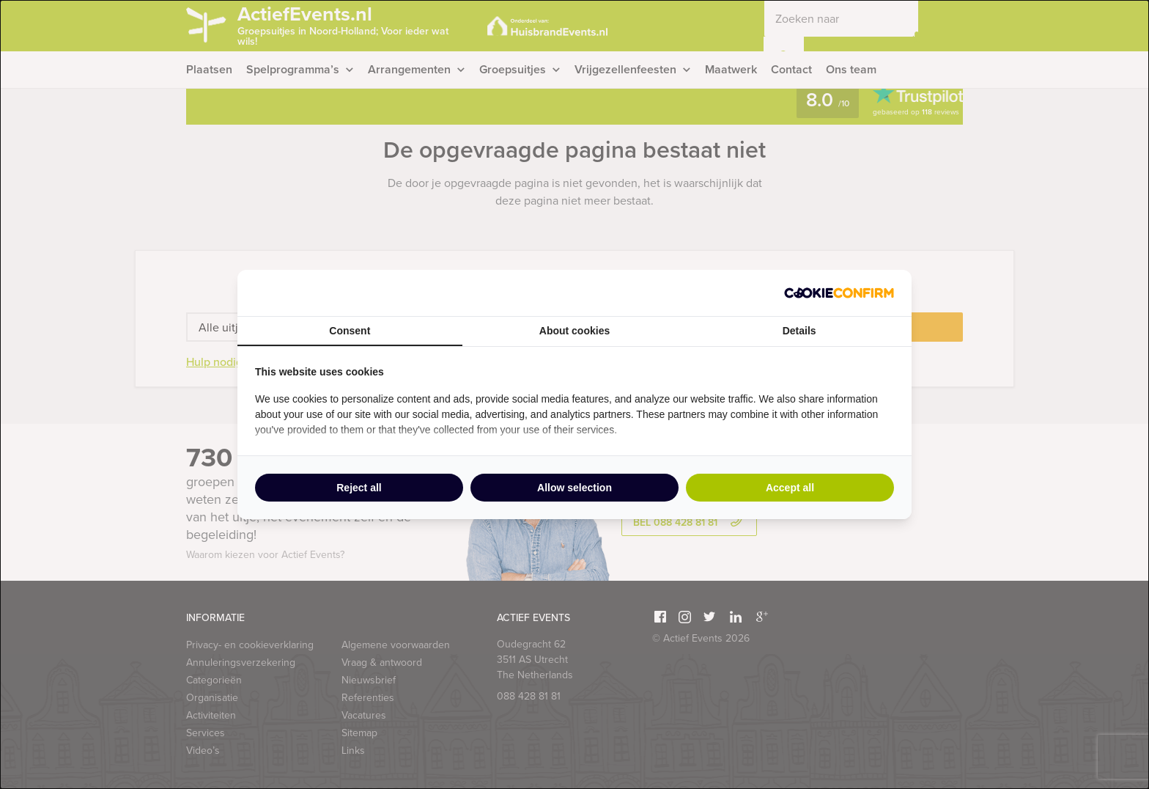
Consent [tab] (349, 331)
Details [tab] (799, 331)
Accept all (790, 487)
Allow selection (574, 487)
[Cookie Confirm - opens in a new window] (839, 292)
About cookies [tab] (574, 331)
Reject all (358, 487)
